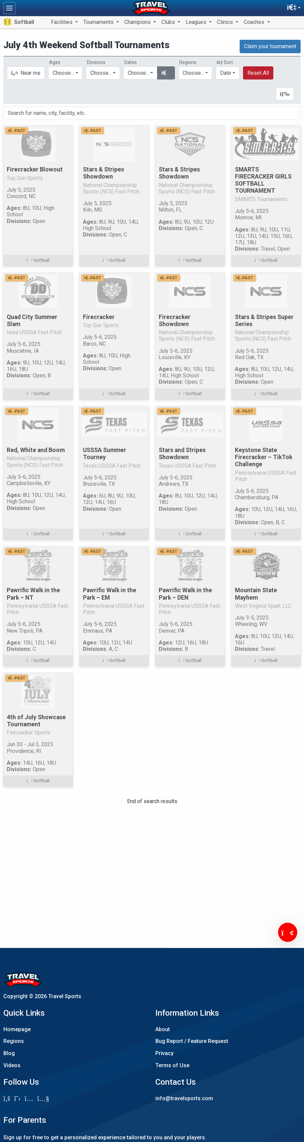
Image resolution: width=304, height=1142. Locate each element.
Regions (13, 1041)
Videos (12, 1065)
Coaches (255, 22)
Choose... (193, 73)
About (162, 1029)
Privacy (164, 1053)
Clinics (225, 22)
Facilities (62, 22)
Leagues (197, 22)
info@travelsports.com (184, 1098)
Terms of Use (172, 1065)
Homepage (17, 1029)
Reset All (258, 73)
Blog (9, 1053)
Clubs (168, 22)
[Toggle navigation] (9, 8)
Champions (138, 22)
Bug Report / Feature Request (191, 1041)
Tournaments (99, 22)
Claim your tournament (270, 46)
